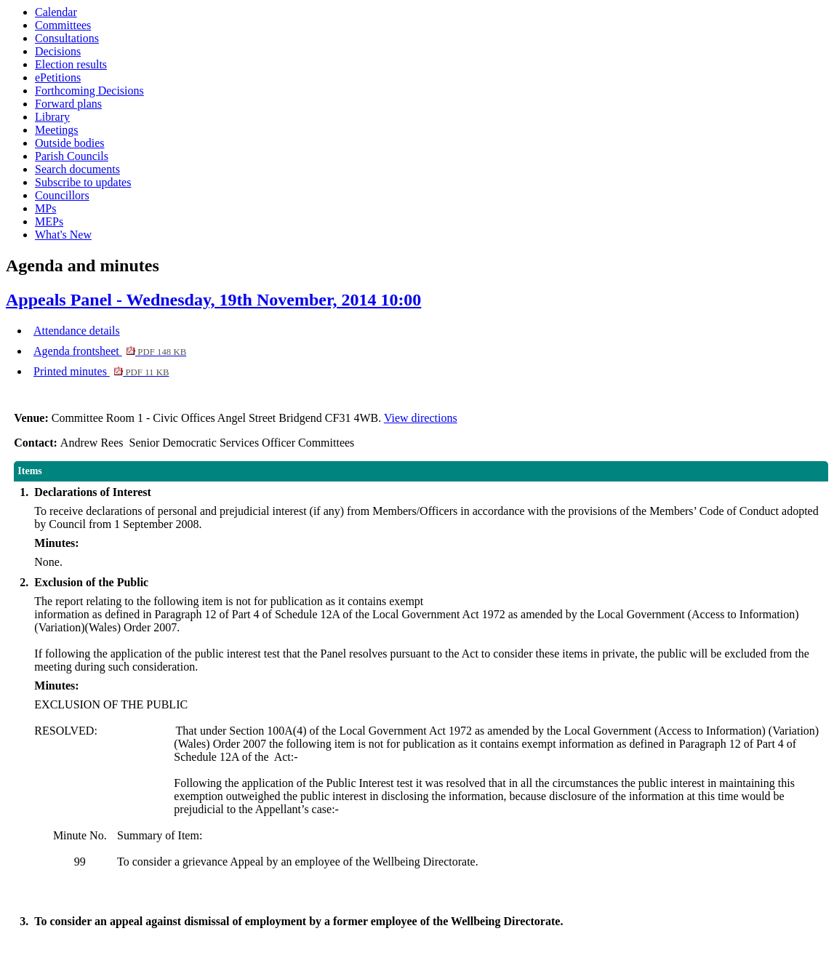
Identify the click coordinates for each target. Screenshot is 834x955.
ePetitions (58, 77)
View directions (420, 418)
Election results (71, 64)
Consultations (67, 38)
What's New (63, 234)
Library (52, 117)
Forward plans (68, 103)
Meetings (57, 130)
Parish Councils (71, 156)
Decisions (58, 51)
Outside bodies (70, 143)
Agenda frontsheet (109, 351)
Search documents (77, 169)
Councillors (62, 195)
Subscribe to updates (83, 182)
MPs (45, 208)
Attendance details (76, 330)
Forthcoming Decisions (89, 90)
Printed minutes (101, 371)
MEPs (49, 221)
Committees (63, 25)
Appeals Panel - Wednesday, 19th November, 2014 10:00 (213, 299)
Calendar (56, 12)
